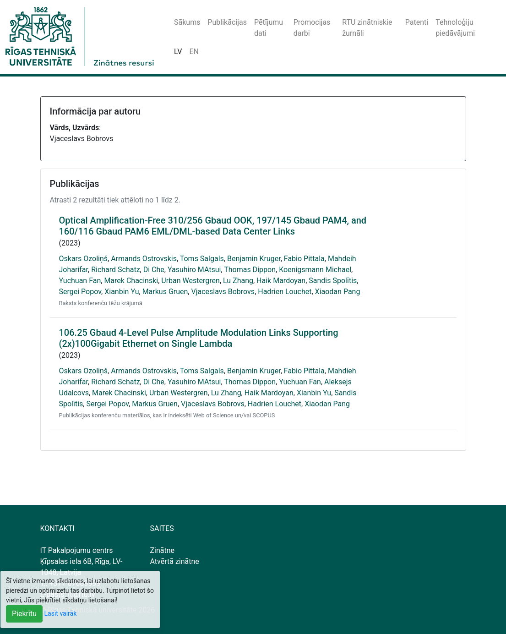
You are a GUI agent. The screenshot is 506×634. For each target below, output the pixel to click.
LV (178, 51)
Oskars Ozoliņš (83, 258)
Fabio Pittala (304, 258)
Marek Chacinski (131, 280)
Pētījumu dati (268, 28)
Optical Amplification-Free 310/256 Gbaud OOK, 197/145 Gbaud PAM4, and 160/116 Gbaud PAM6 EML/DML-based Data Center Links (213, 226)
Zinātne (162, 550)
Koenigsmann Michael (315, 269)
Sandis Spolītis (333, 280)
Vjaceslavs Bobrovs (223, 291)
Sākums (187, 22)
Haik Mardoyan (280, 280)
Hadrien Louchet (284, 291)
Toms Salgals (202, 258)
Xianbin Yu (121, 291)
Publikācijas (227, 22)
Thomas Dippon (250, 269)
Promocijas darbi (312, 28)
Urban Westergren (190, 280)
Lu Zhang (238, 280)
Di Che (153, 269)
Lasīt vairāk (60, 613)
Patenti (416, 22)
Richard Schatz (115, 269)
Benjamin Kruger (254, 258)
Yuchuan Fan (80, 280)
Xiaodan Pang (337, 291)
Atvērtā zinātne (174, 561)
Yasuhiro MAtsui (194, 269)
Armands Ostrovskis (144, 258)
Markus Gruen (165, 291)
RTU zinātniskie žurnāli (367, 28)
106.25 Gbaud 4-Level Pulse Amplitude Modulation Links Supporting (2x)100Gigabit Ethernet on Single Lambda (198, 338)
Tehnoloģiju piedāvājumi (455, 28)
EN (194, 51)
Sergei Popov (80, 291)
